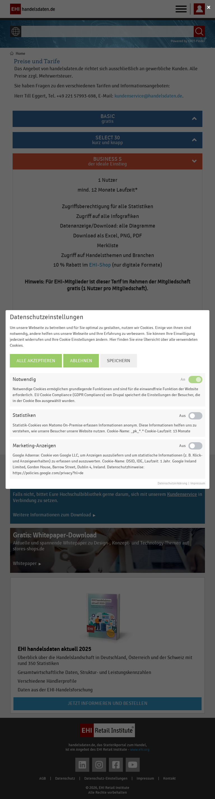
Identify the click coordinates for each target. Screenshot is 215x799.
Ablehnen (81, 360)
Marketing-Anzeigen (34, 446)
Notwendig (24, 379)
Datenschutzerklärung (172, 483)
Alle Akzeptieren (36, 360)
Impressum (197, 483)
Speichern (118, 360)
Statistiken (24, 415)
